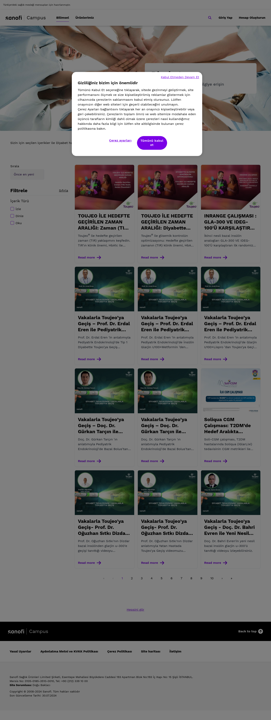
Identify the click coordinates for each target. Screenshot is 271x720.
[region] (137, 114)
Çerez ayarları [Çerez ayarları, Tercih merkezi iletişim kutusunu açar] (120, 140)
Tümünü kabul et (151, 143)
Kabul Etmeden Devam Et (180, 77)
